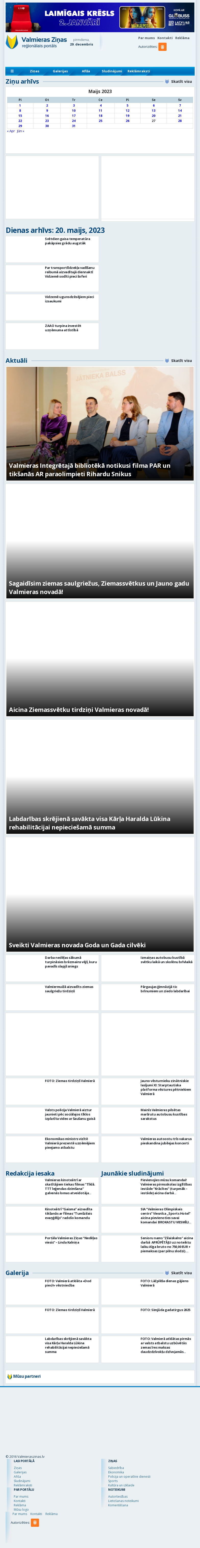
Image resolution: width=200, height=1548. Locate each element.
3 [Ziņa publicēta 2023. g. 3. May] (74, 105)
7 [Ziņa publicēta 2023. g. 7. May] (180, 105)
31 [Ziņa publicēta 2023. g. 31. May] (74, 126)
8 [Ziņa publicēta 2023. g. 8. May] (20, 110)
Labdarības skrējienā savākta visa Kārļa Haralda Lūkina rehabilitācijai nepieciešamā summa (89, 822)
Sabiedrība (116, 1468)
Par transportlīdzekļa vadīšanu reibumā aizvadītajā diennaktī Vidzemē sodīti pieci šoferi (69, 272)
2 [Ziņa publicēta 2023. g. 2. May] (47, 105)
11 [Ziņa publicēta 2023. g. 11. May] (100, 110)
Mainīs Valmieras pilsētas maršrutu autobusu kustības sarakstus (164, 1114)
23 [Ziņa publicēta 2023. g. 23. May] (47, 121)
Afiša (86, 71)
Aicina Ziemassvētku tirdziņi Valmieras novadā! (78, 709)
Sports (113, 1481)
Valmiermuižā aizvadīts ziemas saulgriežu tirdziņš (69, 988)
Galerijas (60, 71)
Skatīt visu (181, 81)
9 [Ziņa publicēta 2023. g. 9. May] (47, 110)
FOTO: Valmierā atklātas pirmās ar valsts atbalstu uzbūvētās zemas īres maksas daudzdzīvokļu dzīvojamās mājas (166, 1347)
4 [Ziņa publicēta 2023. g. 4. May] (101, 105)
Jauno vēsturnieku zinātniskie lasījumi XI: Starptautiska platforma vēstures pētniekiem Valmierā (166, 1087)
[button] (163, 57)
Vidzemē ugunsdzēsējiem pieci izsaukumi (69, 298)
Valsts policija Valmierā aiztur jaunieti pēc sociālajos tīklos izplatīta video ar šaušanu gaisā (70, 1114)
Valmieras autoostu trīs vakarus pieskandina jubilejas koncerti (166, 1140)
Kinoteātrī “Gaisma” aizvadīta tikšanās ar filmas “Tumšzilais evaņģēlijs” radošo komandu (68, 1213)
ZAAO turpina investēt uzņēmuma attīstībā (63, 327)
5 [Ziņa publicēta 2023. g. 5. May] (127, 105)
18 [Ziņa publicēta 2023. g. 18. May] (100, 115)
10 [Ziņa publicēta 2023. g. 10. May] (74, 110)
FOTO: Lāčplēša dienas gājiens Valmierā (165, 1283)
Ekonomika (116, 1472)
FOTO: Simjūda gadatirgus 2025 (165, 1309)
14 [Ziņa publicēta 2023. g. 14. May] (180, 110)
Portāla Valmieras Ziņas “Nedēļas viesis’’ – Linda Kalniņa (71, 1240)
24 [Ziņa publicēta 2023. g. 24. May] (74, 121)
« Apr (11, 131)
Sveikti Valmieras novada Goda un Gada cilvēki (77, 945)
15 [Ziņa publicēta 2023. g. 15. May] (20, 115)
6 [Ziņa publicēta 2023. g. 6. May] (154, 105)
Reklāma (182, 38)
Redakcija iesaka (30, 1173)
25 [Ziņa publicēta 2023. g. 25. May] (100, 121)
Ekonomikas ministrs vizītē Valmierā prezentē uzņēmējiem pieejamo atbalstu (70, 1143)
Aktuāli (17, 360)
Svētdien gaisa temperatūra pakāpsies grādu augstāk (67, 240)
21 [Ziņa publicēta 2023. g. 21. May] (180, 115)
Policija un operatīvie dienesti (129, 1476)
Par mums (146, 38)
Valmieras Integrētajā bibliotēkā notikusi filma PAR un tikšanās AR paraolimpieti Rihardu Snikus (89, 469)
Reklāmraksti (139, 71)
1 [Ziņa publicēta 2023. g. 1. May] (20, 105)
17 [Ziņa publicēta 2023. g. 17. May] (74, 115)
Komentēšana (118, 1505)
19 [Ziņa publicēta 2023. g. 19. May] (127, 115)
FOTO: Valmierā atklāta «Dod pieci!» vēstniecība (68, 1283)
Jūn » (20, 131)
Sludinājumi (112, 71)
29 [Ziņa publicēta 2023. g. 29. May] (20, 126)
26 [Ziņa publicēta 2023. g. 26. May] (127, 121)
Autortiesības (118, 1496)
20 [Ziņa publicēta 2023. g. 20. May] (153, 115)
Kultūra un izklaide (121, 1485)
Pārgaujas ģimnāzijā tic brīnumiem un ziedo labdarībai (165, 988)
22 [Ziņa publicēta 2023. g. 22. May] (20, 121)
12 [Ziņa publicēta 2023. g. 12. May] (127, 110)
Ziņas (34, 71)
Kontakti (165, 38)
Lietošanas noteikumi (123, 1501)
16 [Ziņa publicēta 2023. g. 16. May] (47, 115)
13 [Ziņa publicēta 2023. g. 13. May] (153, 110)
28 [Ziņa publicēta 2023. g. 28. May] (180, 121)
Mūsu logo (21, 1509)
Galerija (17, 1272)
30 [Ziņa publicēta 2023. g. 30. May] (47, 126)
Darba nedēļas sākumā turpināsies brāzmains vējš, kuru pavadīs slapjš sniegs (71, 962)
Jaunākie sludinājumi (132, 1173)
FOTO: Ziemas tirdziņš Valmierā (70, 1080)
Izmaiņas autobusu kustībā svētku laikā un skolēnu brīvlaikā (167, 959)
